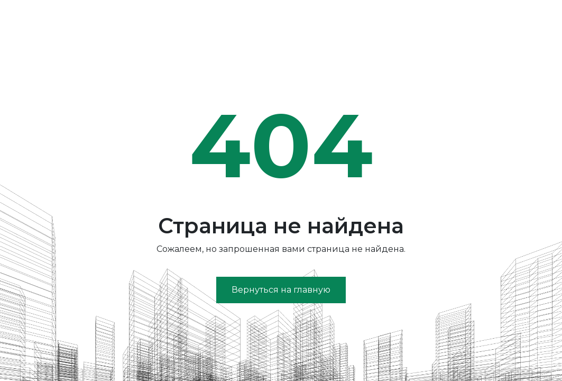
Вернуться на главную (281, 290)
